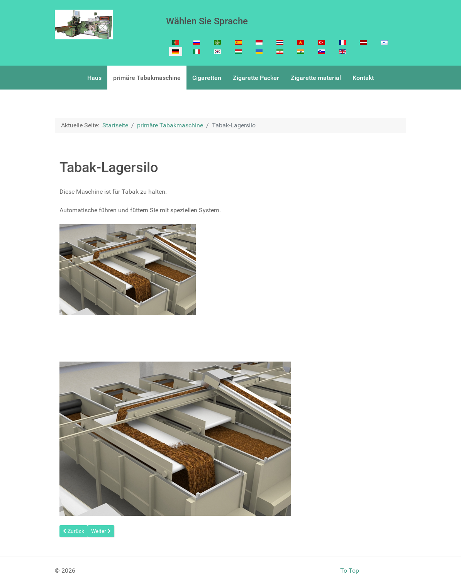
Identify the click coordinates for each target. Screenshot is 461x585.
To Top (349, 570)
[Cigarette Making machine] (84, 24)
